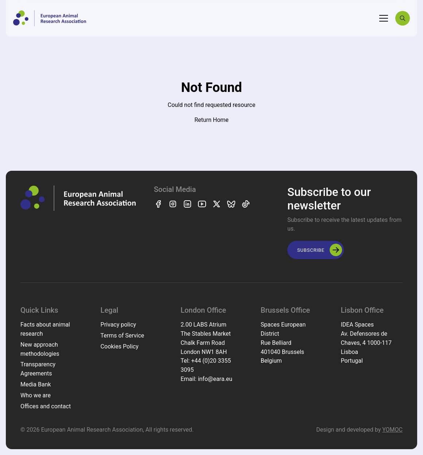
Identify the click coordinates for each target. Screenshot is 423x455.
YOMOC (392, 429)
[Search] (402, 18)
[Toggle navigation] (383, 18)
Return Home (211, 119)
